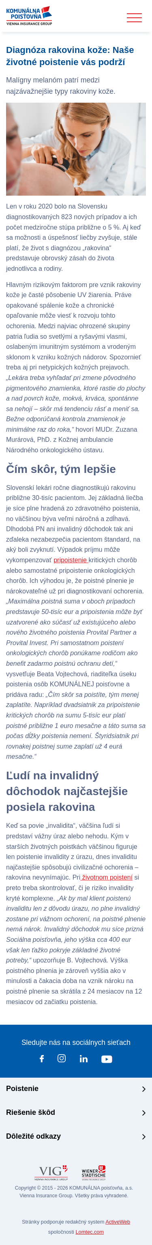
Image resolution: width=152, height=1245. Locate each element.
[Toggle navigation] (134, 18)
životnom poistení (106, 877)
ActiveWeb (117, 1222)
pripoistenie (71, 560)
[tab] (76, 1090)
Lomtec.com (89, 1232)
